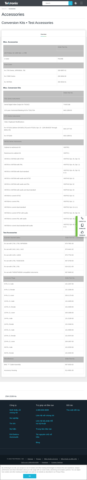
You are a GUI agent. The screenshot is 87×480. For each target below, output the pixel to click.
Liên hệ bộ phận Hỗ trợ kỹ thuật (44, 422)
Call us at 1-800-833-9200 (30, 462)
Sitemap (30, 459)
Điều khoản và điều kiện (69, 459)
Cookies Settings (57, 462)
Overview (43, 34)
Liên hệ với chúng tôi (45, 415)
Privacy (38, 459)
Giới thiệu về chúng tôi (15, 411)
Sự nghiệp (14, 418)
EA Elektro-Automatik (14, 436)
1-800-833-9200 (42, 410)
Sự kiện (13, 429)
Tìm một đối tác (73, 410)
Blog (38, 442)
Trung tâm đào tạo (44, 429)
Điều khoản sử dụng (51, 459)
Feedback (45, 462)
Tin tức (13, 423)
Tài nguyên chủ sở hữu (44, 436)
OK (30, 476)
